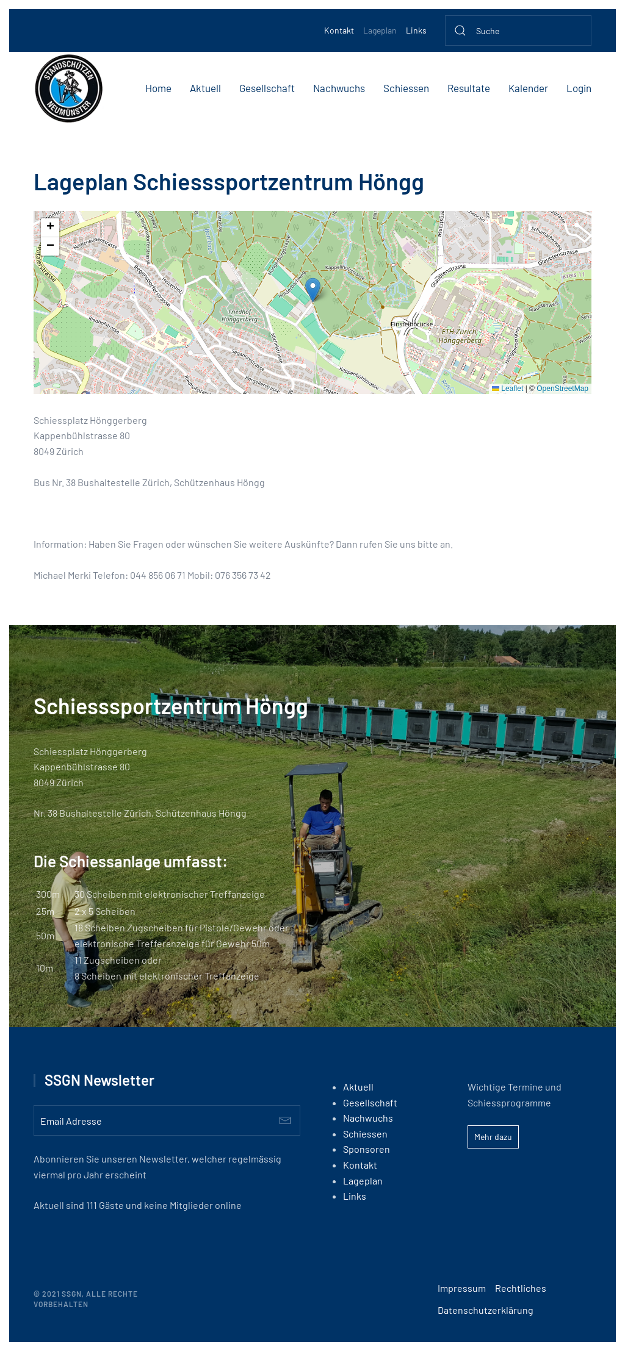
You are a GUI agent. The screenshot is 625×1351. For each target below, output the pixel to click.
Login (578, 88)
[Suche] (518, 30)
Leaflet (507, 388)
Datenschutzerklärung (485, 1310)
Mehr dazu (493, 1136)
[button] (312, 290)
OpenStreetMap (562, 388)
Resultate (468, 88)
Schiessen (406, 88)
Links (416, 30)
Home (158, 88)
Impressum (462, 1288)
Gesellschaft (267, 88)
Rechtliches (520, 1288)
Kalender (528, 88)
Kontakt (339, 30)
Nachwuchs (339, 88)
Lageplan (380, 30)
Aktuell (205, 88)
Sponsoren (366, 1149)
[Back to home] (69, 88)
